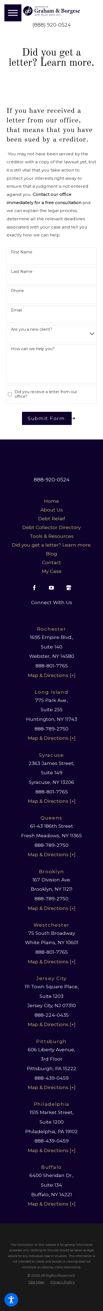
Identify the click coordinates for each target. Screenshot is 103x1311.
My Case (52, 571)
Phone (17, 291)
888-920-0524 (51, 479)
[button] (11, 1300)
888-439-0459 (52, 1078)
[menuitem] (52, 501)
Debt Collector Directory (51, 527)
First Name (21, 252)
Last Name (21, 271)
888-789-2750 (51, 729)
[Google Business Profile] (69, 588)
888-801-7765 (51, 666)
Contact (51, 562)
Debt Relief (51, 518)
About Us (51, 510)
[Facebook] (34, 588)
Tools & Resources (52, 536)
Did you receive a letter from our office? (46, 394)
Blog (51, 553)
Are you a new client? (31, 329)
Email (16, 310)
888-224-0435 (52, 1015)
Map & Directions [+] (52, 675)
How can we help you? (33, 349)
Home (51, 501)
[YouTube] (51, 588)
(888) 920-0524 (51, 24)
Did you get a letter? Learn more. (51, 545)
